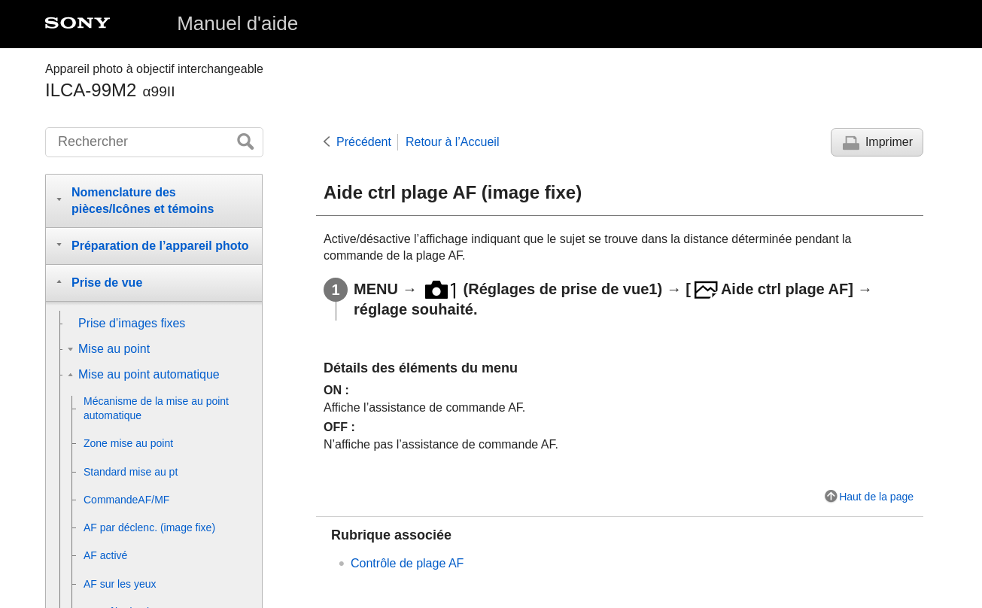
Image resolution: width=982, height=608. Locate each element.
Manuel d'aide (237, 23)
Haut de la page (876, 497)
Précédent (363, 141)
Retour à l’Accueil (453, 141)
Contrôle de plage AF (407, 563)
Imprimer (889, 141)
